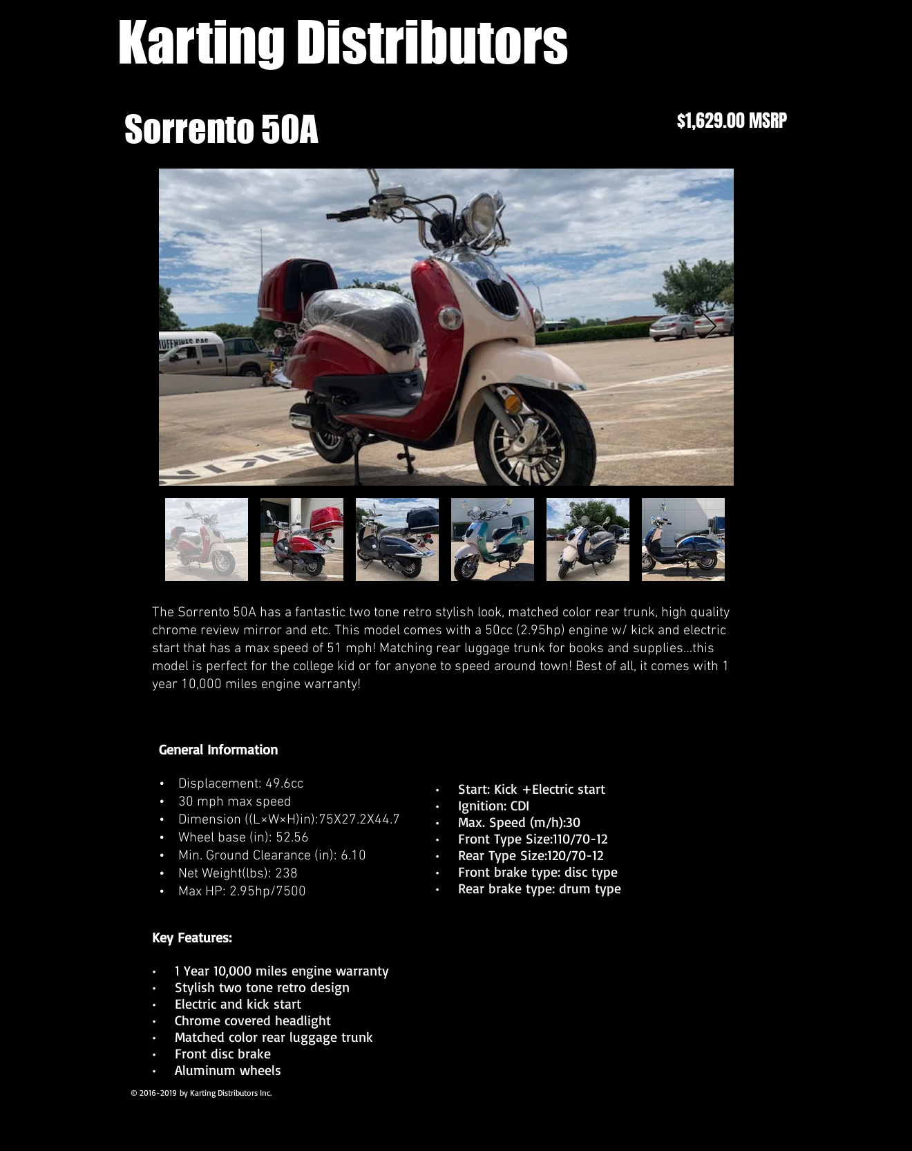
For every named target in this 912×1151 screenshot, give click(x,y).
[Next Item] (710, 327)
